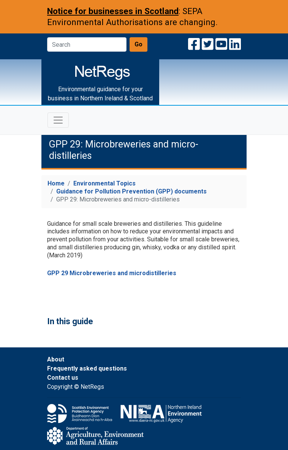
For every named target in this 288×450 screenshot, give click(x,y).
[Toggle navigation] (58, 120)
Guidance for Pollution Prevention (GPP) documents (131, 191)
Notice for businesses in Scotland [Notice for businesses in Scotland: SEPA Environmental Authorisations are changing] (113, 11)
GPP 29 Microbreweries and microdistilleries (111, 273)
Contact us (62, 377)
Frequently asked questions (87, 368)
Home (56, 183)
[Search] (87, 44)
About (55, 359)
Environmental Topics (104, 183)
